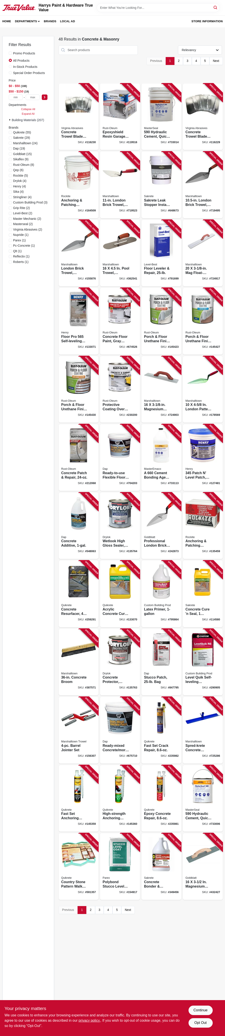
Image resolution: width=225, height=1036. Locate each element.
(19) (19, 148)
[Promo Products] (10, 53)
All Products (21, 60)
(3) (30, 202)
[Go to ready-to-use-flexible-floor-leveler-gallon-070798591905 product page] (120, 457)
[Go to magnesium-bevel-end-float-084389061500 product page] (203, 866)
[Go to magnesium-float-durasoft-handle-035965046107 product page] (161, 389)
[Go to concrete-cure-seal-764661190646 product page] (203, 594)
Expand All (28, 113)
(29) (21, 137)
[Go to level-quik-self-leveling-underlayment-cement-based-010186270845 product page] (203, 662)
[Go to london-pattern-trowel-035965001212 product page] (203, 389)
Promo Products (24, 53)
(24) (25, 143)
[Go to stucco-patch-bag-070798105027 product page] (161, 662)
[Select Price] (44, 97)
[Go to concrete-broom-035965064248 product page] (79, 662)
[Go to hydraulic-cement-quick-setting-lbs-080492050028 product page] (203, 798)
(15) (22, 154)
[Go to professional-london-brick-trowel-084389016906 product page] (161, 525)
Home (6, 21)
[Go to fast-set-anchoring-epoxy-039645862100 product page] (79, 798)
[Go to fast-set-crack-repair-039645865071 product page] (161, 730)
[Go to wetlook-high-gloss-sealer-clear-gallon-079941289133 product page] (120, 525)
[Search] (215, 7)
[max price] (33, 97)
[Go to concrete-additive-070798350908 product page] (79, 525)
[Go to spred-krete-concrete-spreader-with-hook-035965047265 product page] (203, 730)
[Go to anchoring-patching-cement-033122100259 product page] (203, 525)
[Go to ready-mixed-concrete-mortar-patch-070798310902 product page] (120, 730)
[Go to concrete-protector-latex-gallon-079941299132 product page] (120, 662)
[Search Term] (158, 7)
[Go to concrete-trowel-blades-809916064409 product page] (203, 116)
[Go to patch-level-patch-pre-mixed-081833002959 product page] (203, 457)
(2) (21, 208)
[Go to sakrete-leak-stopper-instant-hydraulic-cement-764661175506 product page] (161, 185)
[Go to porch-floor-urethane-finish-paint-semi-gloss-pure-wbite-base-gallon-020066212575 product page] (161, 321)
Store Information (207, 21)
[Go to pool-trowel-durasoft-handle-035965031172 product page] (120, 253)
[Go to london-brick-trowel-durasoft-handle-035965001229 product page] (203, 185)
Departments (26, 21)
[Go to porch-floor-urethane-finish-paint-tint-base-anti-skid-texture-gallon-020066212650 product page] (79, 389)
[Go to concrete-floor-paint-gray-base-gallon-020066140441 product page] (120, 321)
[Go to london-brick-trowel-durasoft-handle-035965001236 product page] (120, 185)
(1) (21, 235)
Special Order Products (29, 73)
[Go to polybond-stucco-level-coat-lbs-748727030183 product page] (120, 866)
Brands (50, 21)
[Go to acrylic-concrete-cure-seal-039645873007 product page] (120, 594)
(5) (20, 175)
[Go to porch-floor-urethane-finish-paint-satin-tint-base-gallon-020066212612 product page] (203, 321)
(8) (23, 164)
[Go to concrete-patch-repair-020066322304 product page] (79, 457)
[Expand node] (10, 120)
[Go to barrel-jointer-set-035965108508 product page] (79, 730)
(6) (18, 170)
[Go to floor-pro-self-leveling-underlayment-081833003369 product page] (79, 321)
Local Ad (67, 21)
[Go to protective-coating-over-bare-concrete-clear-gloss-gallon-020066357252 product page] (120, 389)
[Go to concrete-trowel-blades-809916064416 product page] (79, 116)
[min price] (16, 97)
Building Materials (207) (28, 120)
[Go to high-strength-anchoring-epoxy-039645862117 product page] (120, 798)
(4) (20, 181)
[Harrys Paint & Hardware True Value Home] (19, 7)
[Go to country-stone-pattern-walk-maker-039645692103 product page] (79, 866)
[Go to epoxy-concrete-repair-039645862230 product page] (161, 798)
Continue (200, 1010)
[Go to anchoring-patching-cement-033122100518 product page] (79, 185)
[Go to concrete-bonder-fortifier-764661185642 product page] (161, 866)
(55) (22, 132)
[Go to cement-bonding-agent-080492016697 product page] (161, 457)
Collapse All (28, 109)
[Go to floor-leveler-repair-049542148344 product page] (161, 253)
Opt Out (200, 1023)
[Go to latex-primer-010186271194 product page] (161, 594)
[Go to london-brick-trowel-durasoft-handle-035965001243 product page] (79, 253)
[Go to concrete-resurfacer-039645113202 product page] (79, 594)
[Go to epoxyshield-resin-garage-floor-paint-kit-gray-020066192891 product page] (120, 116)
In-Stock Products (25, 67)
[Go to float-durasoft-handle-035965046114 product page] (203, 253)
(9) (21, 159)
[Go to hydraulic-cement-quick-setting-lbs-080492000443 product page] (161, 116)
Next (216, 61)
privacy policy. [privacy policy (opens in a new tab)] (89, 1020)
